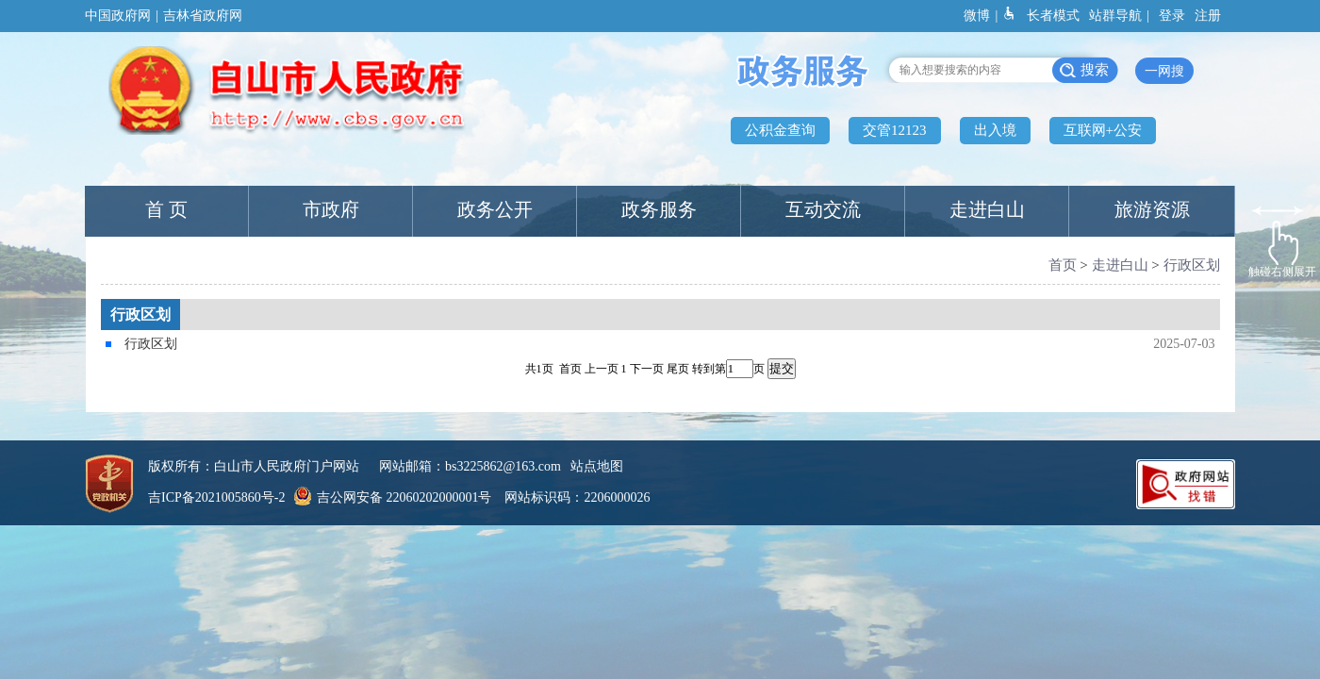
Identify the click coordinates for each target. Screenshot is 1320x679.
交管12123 (895, 130)
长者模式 (1053, 15)
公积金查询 (780, 130)
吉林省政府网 (202, 15)
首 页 (166, 209)
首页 (1062, 265)
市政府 (331, 209)
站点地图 (596, 466)
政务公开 (495, 209)
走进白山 (987, 209)
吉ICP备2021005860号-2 (216, 497)
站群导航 (1115, 15)
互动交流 (823, 209)
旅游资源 (1152, 209)
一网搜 (1164, 71)
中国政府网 (118, 15)
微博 (977, 15)
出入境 (995, 130)
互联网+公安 (1103, 130)
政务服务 (659, 209)
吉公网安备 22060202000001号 (390, 497)
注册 (1208, 15)
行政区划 (1191, 265)
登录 (1172, 15)
